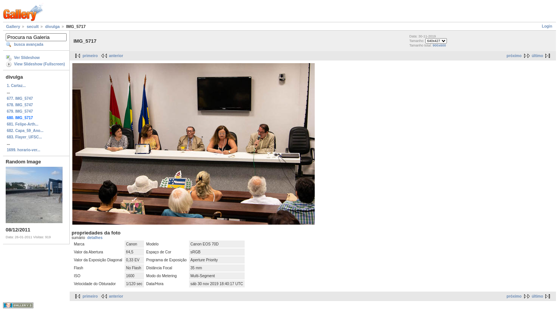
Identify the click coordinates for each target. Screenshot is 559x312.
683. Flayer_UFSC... (24, 137)
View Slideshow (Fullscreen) (39, 64)
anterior (116, 56)
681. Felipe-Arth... (22, 124)
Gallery (13, 26)
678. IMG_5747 (20, 105)
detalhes (95, 238)
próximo (514, 56)
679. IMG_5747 (20, 111)
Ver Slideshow (27, 58)
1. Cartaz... (16, 86)
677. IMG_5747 (20, 98)
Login (547, 26)
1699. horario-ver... (23, 150)
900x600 (439, 45)
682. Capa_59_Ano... (25, 131)
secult (33, 26)
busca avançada (28, 44)
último (537, 56)
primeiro (90, 56)
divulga (52, 26)
